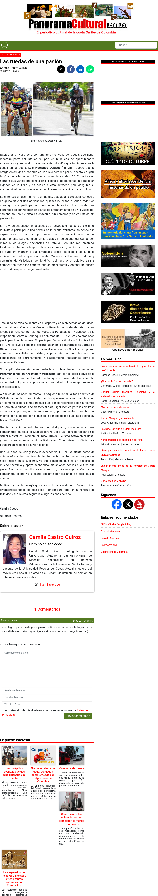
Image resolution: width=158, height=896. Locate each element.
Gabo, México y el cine (113, 481)
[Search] (136, 45)
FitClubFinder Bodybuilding (116, 524)
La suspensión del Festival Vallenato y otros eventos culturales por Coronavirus (14, 879)
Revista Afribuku (110, 538)
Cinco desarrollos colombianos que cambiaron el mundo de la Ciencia (71, 819)
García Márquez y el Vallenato (118, 418)
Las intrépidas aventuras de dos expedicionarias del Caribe (14, 773)
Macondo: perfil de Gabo (115, 407)
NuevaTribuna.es (110, 531)
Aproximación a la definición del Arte (122, 439)
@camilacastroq (49, 584)
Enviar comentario (78, 716)
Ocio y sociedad (10, 54)
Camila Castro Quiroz (13, 68)
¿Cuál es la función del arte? (117, 381)
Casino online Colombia (114, 551)
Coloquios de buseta (71, 768)
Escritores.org (109, 545)
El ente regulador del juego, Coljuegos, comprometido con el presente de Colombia (43, 775)
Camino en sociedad (45, 544)
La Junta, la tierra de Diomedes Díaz (121, 429)
